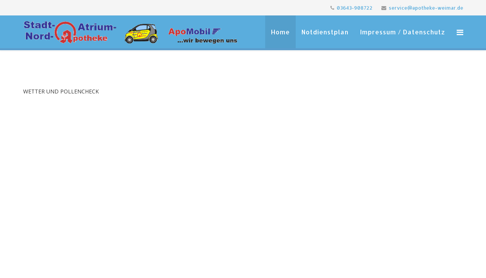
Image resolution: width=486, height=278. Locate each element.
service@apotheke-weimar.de (426, 8)
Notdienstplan (325, 32)
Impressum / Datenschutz (402, 32)
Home (280, 32)
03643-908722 (355, 8)
